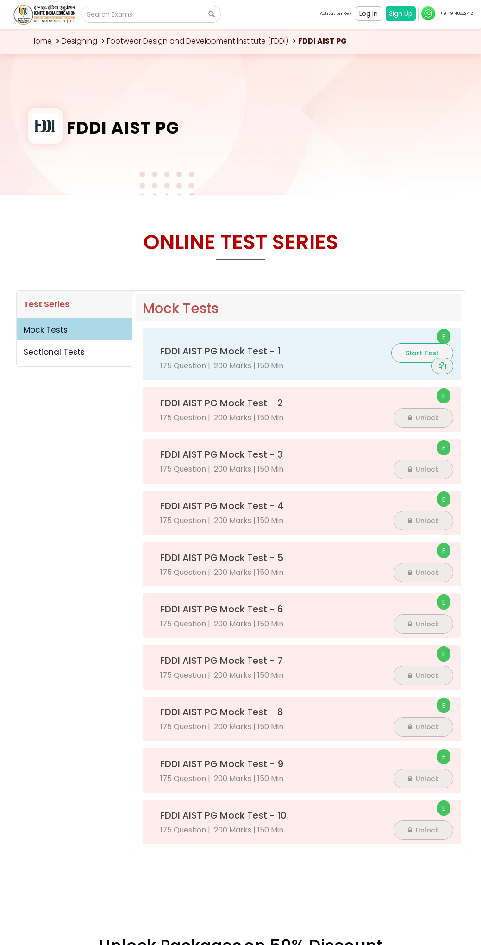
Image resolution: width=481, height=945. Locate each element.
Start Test (422, 353)
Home (41, 41)
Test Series (46, 304)
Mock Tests (46, 329)
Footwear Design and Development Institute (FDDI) (197, 41)
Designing (79, 41)
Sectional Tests (54, 352)
